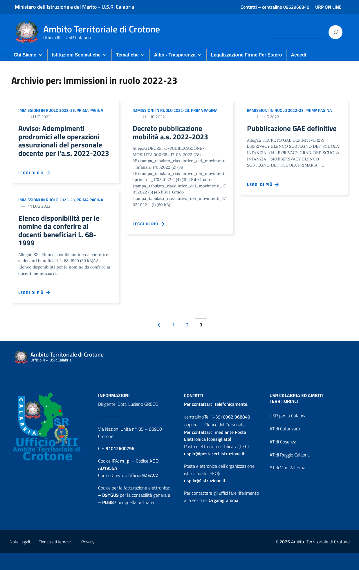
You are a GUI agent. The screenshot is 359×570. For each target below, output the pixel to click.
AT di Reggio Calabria (290, 472)
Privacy (87, 559)
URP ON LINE (328, 6)
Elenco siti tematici (56, 559)
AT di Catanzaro (285, 446)
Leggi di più (34, 186)
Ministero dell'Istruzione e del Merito (56, 7)
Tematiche (130, 54)
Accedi (298, 54)
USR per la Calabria (288, 433)
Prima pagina (90, 110)
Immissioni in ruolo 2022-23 (46, 110)
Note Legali (20, 559)
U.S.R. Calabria (118, 7)
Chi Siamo (28, 54)
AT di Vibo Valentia (287, 484)
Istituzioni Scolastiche (79, 54)
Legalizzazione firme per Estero (246, 54)
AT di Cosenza (283, 459)
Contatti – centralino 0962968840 (275, 6)
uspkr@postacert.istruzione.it (214, 470)
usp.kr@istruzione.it (204, 497)
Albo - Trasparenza (178, 54)
